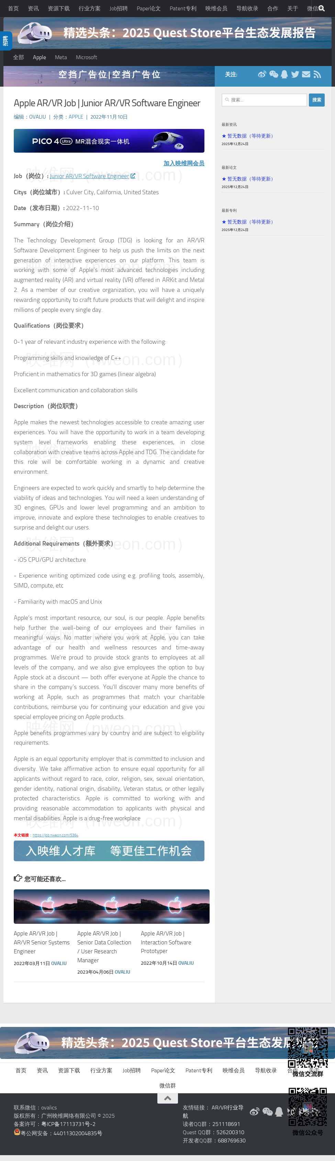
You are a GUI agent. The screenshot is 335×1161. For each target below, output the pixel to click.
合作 (272, 8)
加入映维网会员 (182, 169)
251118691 (226, 1130)
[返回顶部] (167, 1104)
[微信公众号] (273, 80)
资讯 (33, 8)
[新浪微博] (262, 80)
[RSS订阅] (317, 80)
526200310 (230, 1138)
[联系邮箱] (306, 80)
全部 (18, 57)
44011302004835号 (78, 1139)
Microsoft (86, 57)
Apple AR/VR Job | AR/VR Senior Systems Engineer (42, 948)
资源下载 (59, 8)
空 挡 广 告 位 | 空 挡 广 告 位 (109, 81)
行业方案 (90, 8)
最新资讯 (229, 130)
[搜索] (322, 8)
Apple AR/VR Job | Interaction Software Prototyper (166, 948)
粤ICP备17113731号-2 (68, 1130)
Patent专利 (183, 8)
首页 (13, 8)
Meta (61, 57)
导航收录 (247, 8)
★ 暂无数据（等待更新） (249, 142)
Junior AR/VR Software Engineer (94, 182)
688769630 (232, 1146)
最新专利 (229, 216)
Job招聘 (119, 8)
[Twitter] (295, 80)
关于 (292, 8)
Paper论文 (149, 8)
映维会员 (216, 8)
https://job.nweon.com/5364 (55, 841)
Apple (39, 57)
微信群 (167, 1091)
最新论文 (229, 173)
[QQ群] (284, 80)
